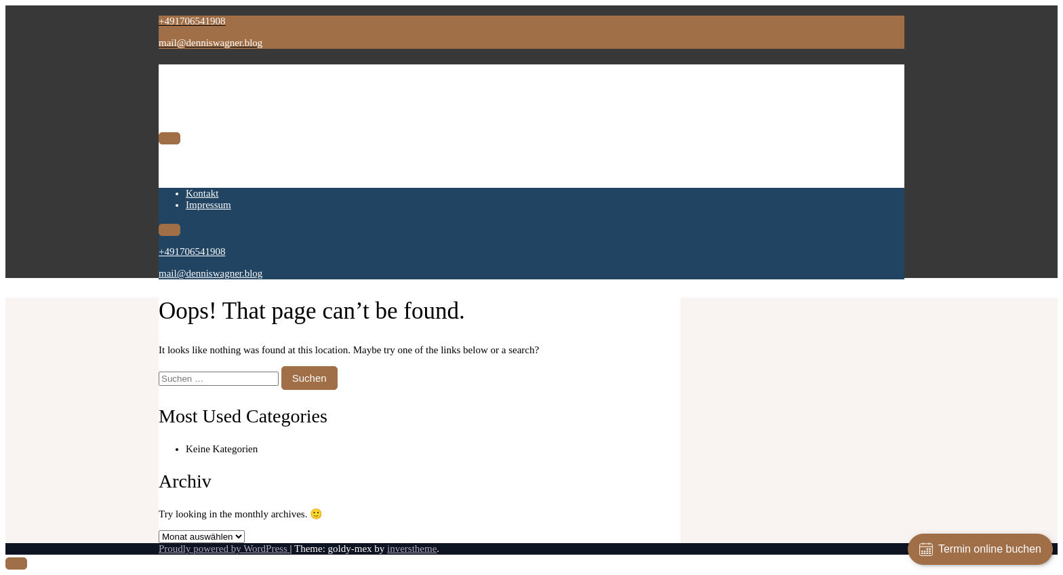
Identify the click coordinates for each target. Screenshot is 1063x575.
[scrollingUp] (16, 563)
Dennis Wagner (231, 77)
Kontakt (202, 160)
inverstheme (412, 548)
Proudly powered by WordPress (224, 548)
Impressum (208, 171)
